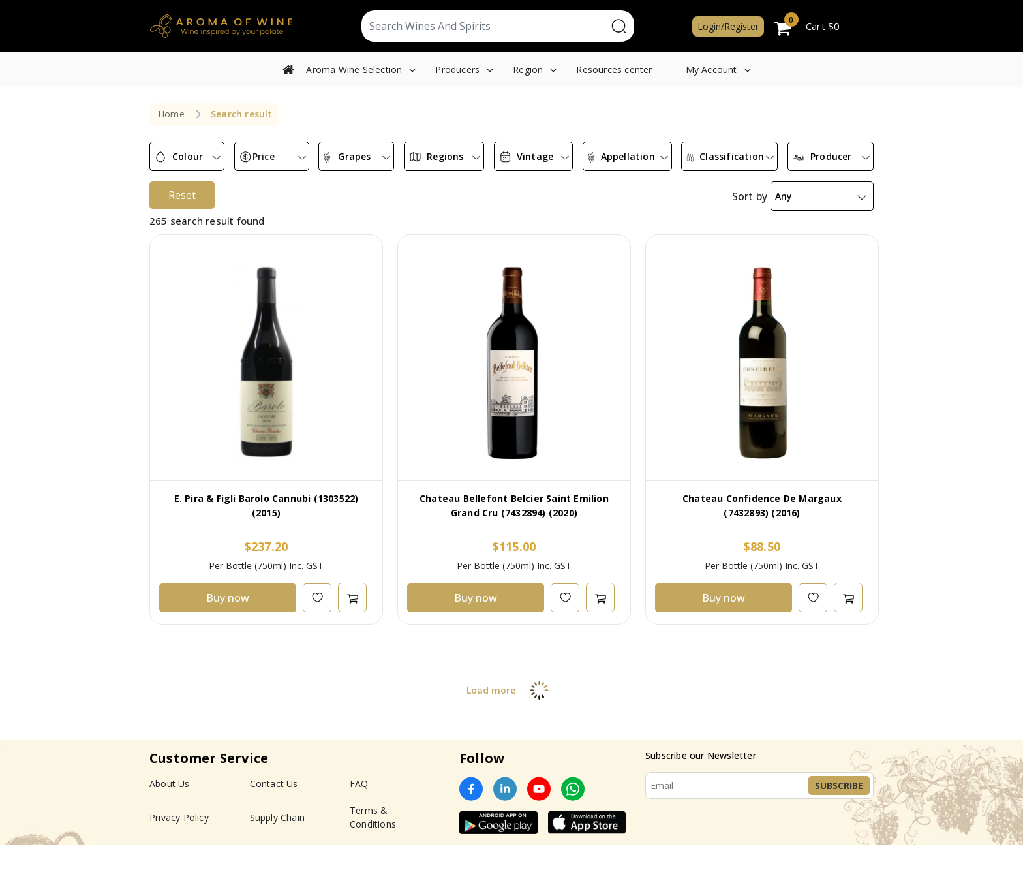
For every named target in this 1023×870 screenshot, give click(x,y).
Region (528, 69)
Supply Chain (277, 843)
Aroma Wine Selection (354, 69)
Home (171, 114)
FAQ (359, 809)
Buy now (227, 623)
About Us (169, 809)
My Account (711, 69)
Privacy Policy (179, 843)
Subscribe (839, 811)
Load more (511, 716)
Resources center (614, 69)
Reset (182, 220)
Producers (457, 69)
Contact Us (274, 809)
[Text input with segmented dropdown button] (484, 26)
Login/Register (728, 26)
